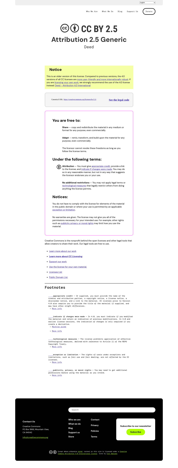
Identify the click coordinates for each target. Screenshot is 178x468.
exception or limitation (63, 209)
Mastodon (34, 444)
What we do (74, 423)
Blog (120, 11)
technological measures (74, 185)
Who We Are (91, 11)
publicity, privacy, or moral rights (77, 223)
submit (152, 410)
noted (80, 451)
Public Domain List (58, 277)
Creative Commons (33, 11)
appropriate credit (101, 166)
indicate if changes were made (96, 169)
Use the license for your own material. (68, 266)
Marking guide (59, 327)
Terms (94, 436)
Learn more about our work (62, 251)
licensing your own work (66, 82)
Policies (95, 431)
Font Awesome (112, 454)
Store (71, 436)
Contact (95, 419)
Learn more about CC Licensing (65, 256)
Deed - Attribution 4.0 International (72, 85)
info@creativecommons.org (35, 437)
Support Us (132, 11)
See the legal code (119, 99)
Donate (149, 11)
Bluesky (27, 444)
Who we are (74, 419)
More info (57, 308)
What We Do (107, 11)
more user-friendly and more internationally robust (102, 79)
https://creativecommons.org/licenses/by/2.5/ (80, 99)
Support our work (58, 261)
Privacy (95, 425)
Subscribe (135, 432)
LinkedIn (41, 444)
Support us (74, 432)
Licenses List (55, 272)
